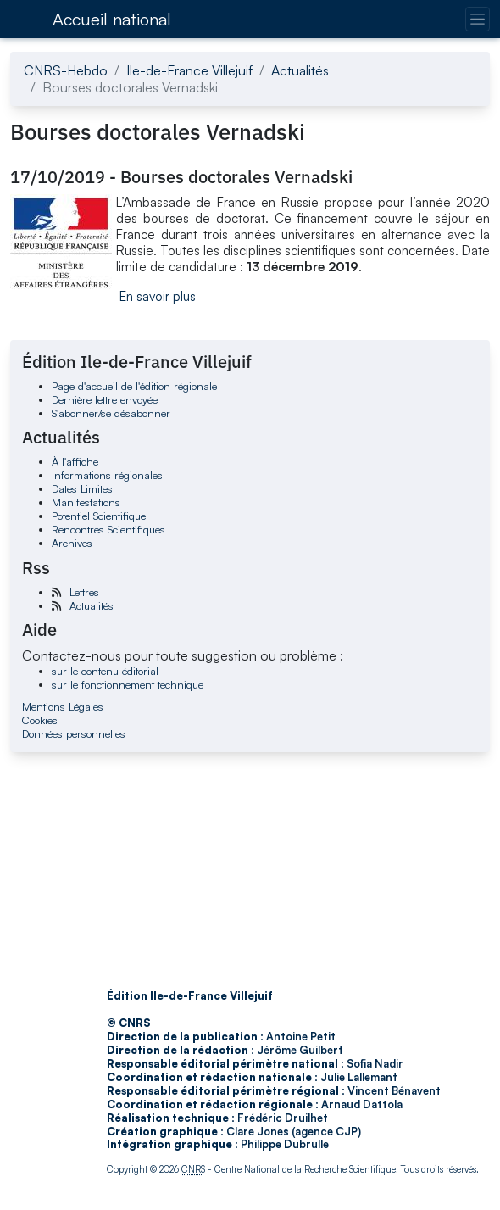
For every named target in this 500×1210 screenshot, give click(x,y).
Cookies (40, 720)
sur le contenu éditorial (105, 670)
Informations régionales (107, 475)
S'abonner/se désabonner (111, 413)
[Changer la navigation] (477, 19)
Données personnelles (73, 733)
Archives (72, 542)
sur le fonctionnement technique (127, 684)
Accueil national (112, 19)
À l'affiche (75, 461)
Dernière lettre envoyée (105, 399)
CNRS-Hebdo (66, 70)
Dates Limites (82, 488)
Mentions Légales (62, 706)
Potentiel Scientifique (99, 515)
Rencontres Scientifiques (108, 529)
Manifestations (86, 502)
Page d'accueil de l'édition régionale (134, 386)
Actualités (300, 70)
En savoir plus (157, 296)
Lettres (84, 592)
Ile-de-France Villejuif (189, 70)
